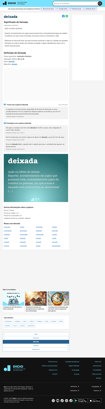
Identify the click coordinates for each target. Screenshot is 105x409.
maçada (54, 242)
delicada (55, 231)
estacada (7, 227)
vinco (15, 326)
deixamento (50, 349)
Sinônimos (74, 386)
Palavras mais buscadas (49, 366)
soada (54, 238)
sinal (46, 321)
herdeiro (7, 326)
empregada (23, 234)
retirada (6, 246)
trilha (61, 321)
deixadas (12, 61)
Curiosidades (97, 370)
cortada (6, 242)
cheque (39, 321)
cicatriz (22, 326)
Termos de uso (52, 361)
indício (32, 321)
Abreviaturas (97, 366)
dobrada (22, 238)
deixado (14, 64)
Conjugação (95, 386)
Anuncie (76, 374)
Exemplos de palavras (72, 361)
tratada (54, 227)
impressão (8, 321)
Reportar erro (53, 370)
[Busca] (100, 3)
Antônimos (73, 390)
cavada (54, 234)
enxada (38, 238)
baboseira (31, 326)
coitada (38, 242)
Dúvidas (98, 378)
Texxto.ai (96, 390)
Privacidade (75, 370)
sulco (24, 321)
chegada (23, 242)
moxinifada (7, 231)
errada (22, 227)
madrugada (39, 234)
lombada (7, 234)
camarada (23, 246)
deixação (21, 338)
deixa (21, 334)
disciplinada (56, 246)
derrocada (23, 231)
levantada (39, 227)
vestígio (17, 321)
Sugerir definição (74, 366)
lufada (6, 238)
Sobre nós (98, 361)
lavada (38, 246)
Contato (54, 374)
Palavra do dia (96, 374)
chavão (53, 321)
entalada (39, 231)
